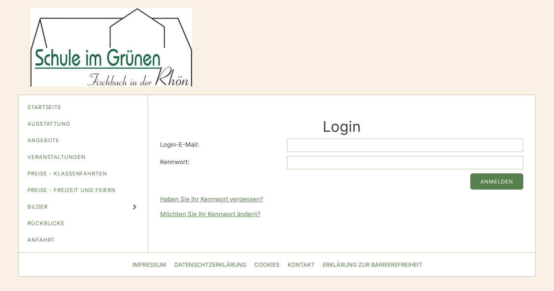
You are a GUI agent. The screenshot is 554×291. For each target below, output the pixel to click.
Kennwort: (174, 162)
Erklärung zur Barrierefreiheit (372, 264)
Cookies (266, 264)
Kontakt (301, 264)
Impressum (149, 264)
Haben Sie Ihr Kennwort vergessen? (211, 199)
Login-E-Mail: (179, 144)
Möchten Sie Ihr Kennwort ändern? (210, 214)
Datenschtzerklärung (210, 264)
